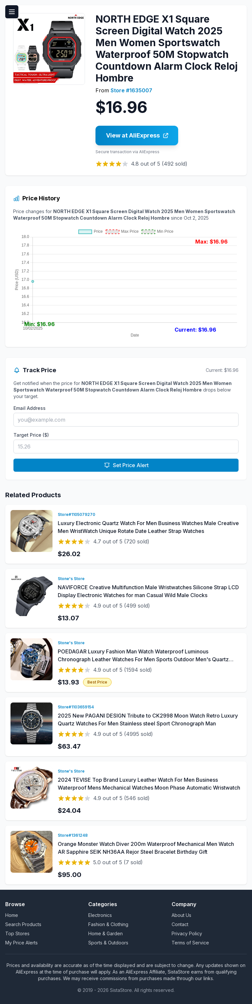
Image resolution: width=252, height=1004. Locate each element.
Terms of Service (190, 942)
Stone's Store (71, 578)
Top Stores (17, 933)
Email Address (29, 408)
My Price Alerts (21, 942)
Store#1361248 (73, 835)
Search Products (23, 924)
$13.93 (68, 682)
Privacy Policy (187, 933)
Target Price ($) (31, 435)
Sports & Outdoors (108, 942)
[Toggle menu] (11, 11)
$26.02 (69, 554)
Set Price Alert (126, 465)
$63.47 (69, 746)
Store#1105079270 (76, 514)
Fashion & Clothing (108, 924)
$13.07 (68, 618)
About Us (181, 915)
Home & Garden (105, 933)
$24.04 (69, 810)
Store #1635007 (131, 90)
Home (11, 915)
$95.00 (69, 875)
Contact (180, 924)
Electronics (100, 915)
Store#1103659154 (76, 706)
